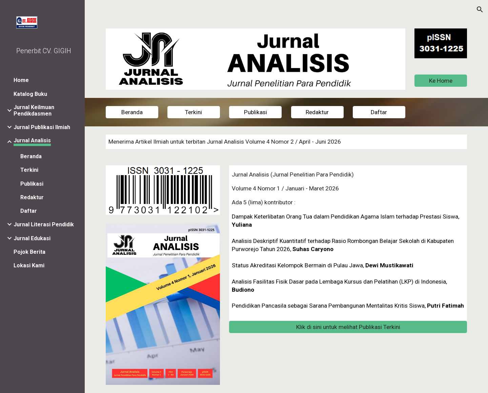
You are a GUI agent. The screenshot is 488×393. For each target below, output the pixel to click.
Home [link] (21, 80)
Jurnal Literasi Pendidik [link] (44, 224)
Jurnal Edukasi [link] (32, 238)
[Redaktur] (317, 112)
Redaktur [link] (32, 197)
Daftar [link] (28, 211)
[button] (480, 9)
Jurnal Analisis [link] (32, 140)
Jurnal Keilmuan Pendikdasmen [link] (34, 110)
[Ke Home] (441, 80)
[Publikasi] (255, 112)
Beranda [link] (31, 156)
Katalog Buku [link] (30, 94)
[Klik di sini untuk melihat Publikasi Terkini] (348, 327)
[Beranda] (132, 112)
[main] (286, 142)
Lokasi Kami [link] (29, 265)
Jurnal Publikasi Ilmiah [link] (42, 127)
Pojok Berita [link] (29, 252)
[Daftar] (379, 112)
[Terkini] (194, 112)
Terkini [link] (29, 170)
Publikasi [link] (31, 184)
